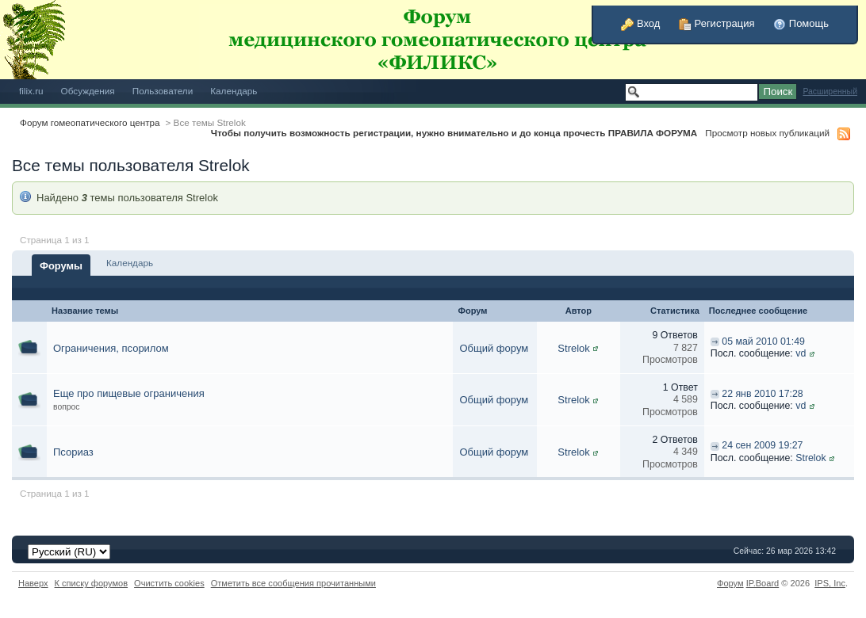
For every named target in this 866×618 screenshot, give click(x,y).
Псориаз (73, 452)
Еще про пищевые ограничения (129, 393)
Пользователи (163, 91)
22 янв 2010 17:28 (762, 393)
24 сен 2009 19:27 (762, 445)
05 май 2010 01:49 (763, 341)
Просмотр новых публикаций (767, 133)
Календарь (233, 91)
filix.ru (31, 91)
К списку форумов (91, 583)
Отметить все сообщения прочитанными (293, 583)
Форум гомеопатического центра (90, 122)
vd (800, 353)
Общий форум (493, 348)
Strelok (573, 348)
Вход (640, 23)
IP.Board (763, 583)
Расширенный (830, 91)
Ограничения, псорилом (111, 348)
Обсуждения (88, 91)
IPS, (829, 583)
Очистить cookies (169, 583)
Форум (730, 583)
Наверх (33, 583)
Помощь (801, 23)
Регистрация (717, 23)
